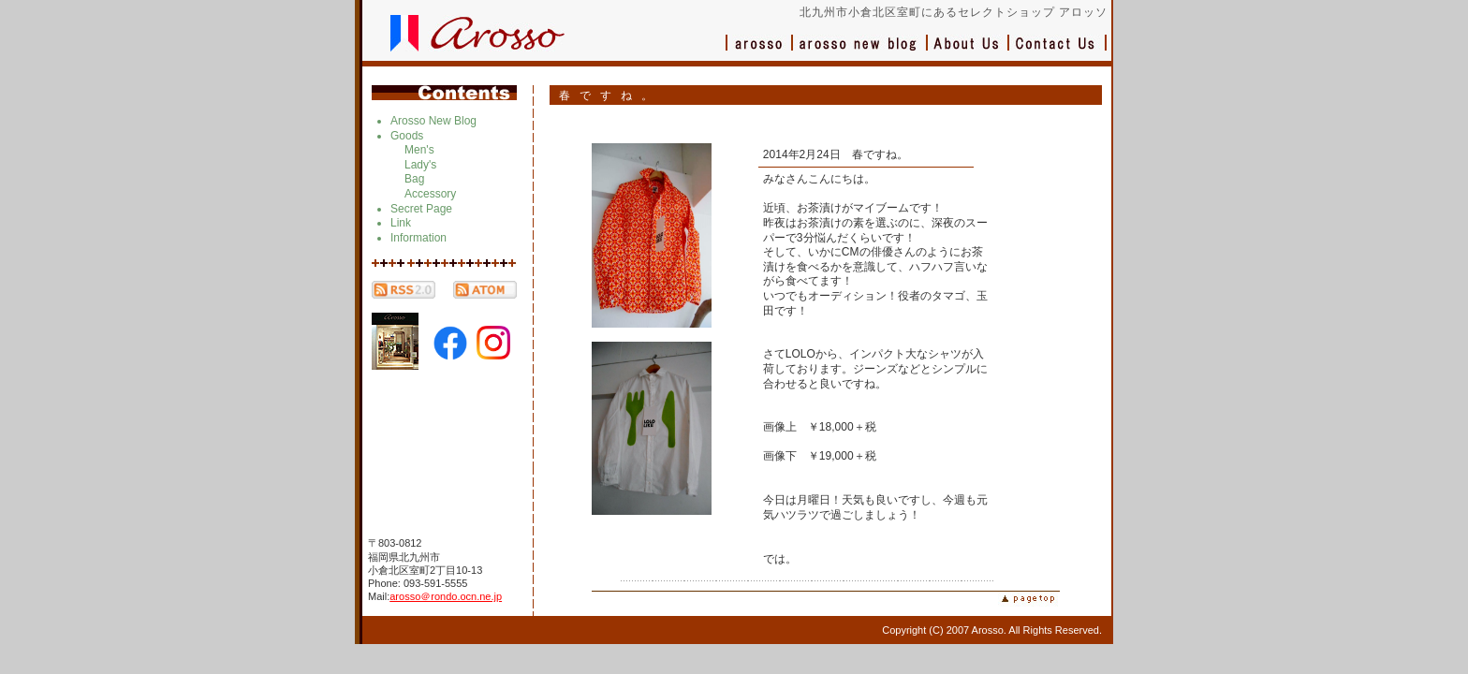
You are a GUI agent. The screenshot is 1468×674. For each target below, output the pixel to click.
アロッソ (759, 52)
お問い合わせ (1058, 52)
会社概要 (968, 52)
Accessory (430, 193)
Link (400, 222)
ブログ (860, 52)
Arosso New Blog (433, 120)
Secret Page (421, 208)
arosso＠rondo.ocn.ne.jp (445, 596)
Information (418, 237)
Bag (414, 178)
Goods (406, 135)
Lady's (420, 164)
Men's (419, 149)
